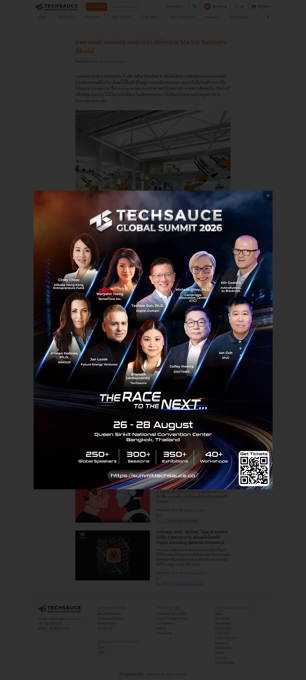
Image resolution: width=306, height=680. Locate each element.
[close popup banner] (268, 195)
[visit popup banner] (153, 340)
